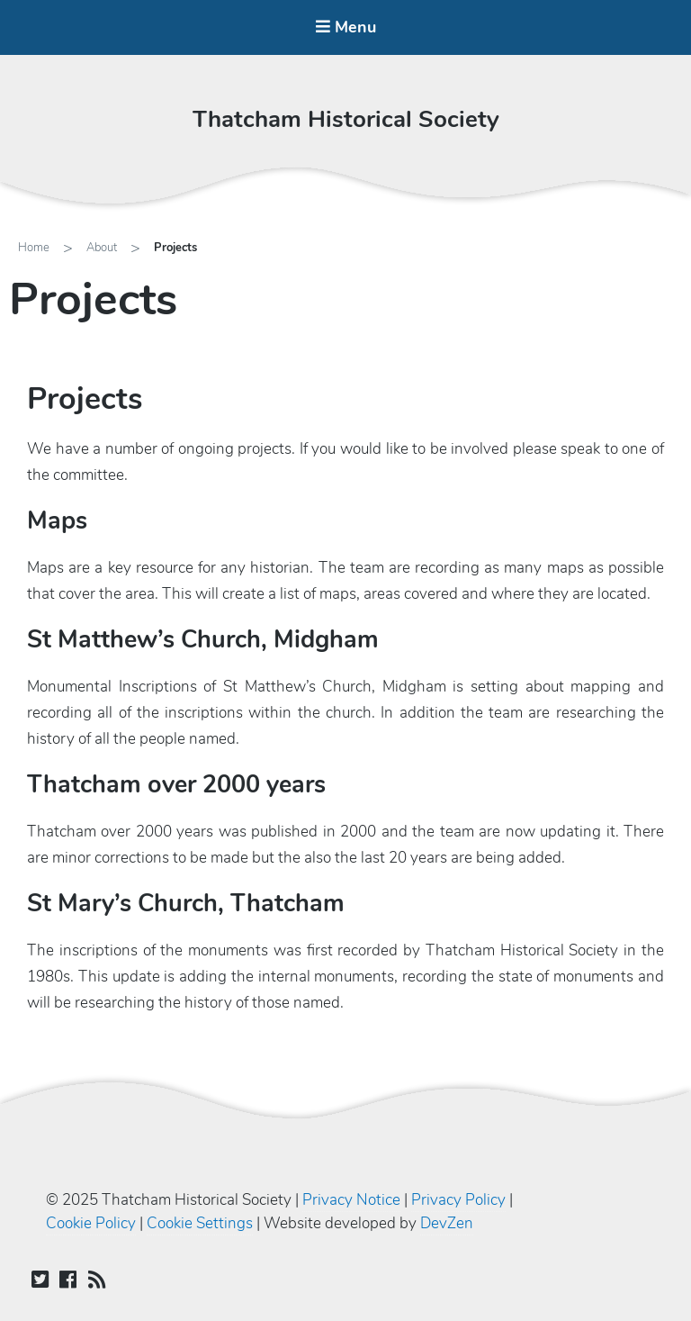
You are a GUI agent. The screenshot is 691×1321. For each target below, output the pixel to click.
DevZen (446, 1223)
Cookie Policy (91, 1223)
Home (33, 248)
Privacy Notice (351, 1200)
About (101, 248)
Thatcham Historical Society (346, 119)
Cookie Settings (200, 1223)
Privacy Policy (458, 1200)
